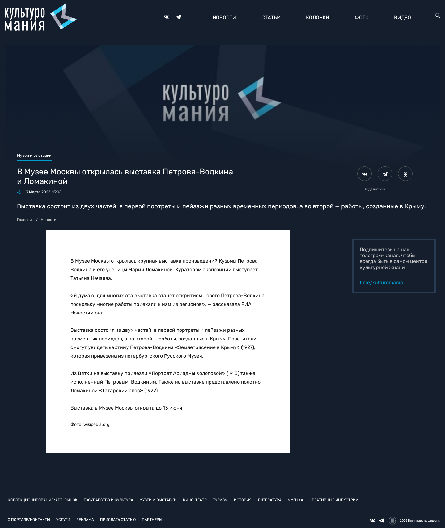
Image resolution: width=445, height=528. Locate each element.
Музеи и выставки (158, 499)
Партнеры (152, 520)
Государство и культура (108, 499)
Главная (24, 220)
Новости (224, 17)
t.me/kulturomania (381, 282)
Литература (270, 499)
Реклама (85, 520)
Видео (402, 17)
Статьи (271, 17)
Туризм (220, 499)
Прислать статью (118, 520)
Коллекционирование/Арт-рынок (43, 499)
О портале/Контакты (29, 520)
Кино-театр (195, 499)
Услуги (63, 520)
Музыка (295, 499)
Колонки (317, 17)
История (243, 499)
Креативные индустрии (333, 499)
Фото (362, 17)
